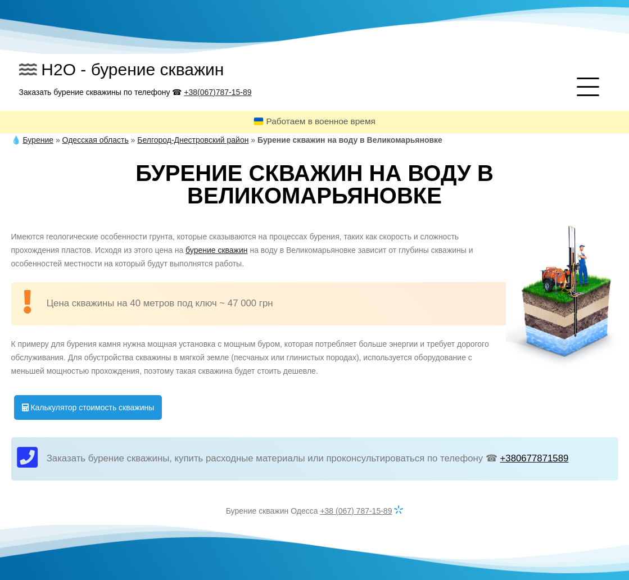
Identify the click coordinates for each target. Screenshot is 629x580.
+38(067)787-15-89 (217, 92)
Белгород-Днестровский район (192, 139)
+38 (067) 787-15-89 (356, 510)
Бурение (37, 139)
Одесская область (95, 139)
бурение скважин (216, 250)
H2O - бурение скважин (132, 69)
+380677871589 (534, 458)
